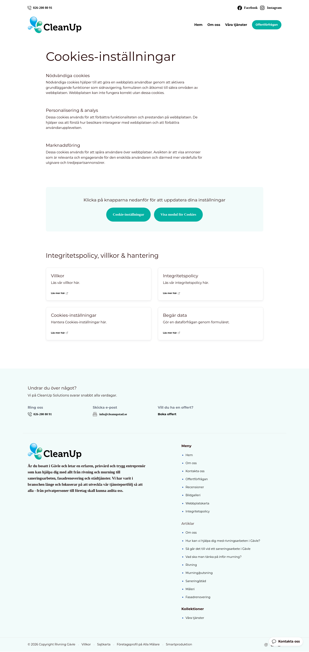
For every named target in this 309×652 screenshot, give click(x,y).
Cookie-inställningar (128, 215)
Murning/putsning (199, 573)
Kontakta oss (194, 471)
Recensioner (194, 488)
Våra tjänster (235, 25)
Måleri (190, 589)
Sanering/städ (195, 581)
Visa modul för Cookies (179, 215)
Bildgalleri (193, 496)
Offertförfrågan (266, 25)
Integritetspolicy (197, 512)
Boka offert (167, 415)
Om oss (213, 25)
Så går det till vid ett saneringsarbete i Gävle (218, 549)
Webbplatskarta (197, 504)
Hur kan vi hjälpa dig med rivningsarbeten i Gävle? (222, 541)
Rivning (191, 565)
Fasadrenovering (197, 597)
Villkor (85, 645)
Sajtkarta (103, 645)
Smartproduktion (178, 645)
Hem (198, 25)
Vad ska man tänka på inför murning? (213, 557)
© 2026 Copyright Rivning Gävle (51, 645)
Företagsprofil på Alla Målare (137, 645)
